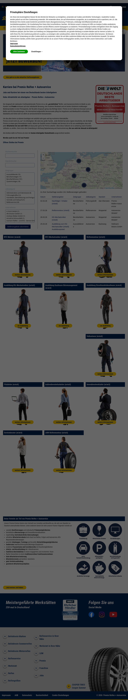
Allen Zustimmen (19, 52)
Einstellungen (36, 52)
